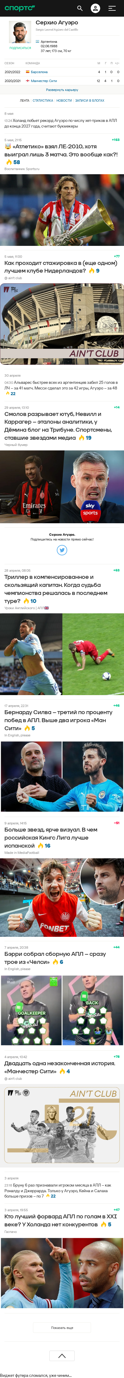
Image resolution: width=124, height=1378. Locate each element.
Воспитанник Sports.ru (21, 168)
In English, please (17, 735)
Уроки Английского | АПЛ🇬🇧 (26, 608)
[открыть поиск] (80, 8)
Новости (64, 100)
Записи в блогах (89, 100)
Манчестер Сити (41, 80)
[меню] (112, 8)
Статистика (43, 100)
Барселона (37, 72)
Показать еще (62, 1327)
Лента (24, 100)
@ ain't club (13, 278)
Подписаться (20, 48)
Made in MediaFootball (21, 852)
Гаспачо (10, 1231)
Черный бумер (16, 444)
